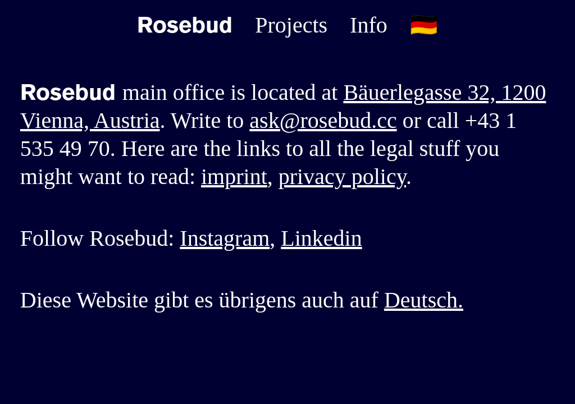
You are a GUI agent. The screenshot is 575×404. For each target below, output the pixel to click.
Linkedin (321, 238)
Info (368, 25)
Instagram (225, 238)
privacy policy (342, 176)
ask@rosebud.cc (322, 120)
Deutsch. (423, 300)
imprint (234, 176)
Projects (291, 25)
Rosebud (184, 25)
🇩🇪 (424, 25)
